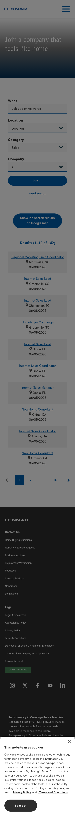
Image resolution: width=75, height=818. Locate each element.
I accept (21, 805)
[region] (37, 777)
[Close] (69, 741)
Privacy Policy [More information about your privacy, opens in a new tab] (22, 792)
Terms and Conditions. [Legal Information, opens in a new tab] (53, 792)
